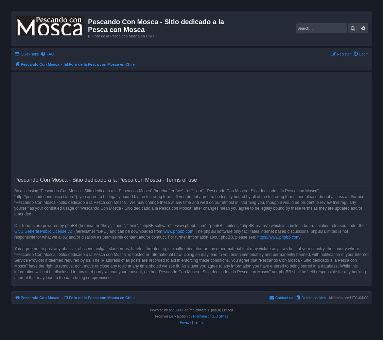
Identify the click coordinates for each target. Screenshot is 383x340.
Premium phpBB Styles (210, 316)
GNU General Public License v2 (43, 231)
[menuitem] (47, 54)
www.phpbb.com (178, 231)
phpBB (174, 310)
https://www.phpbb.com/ (278, 237)
